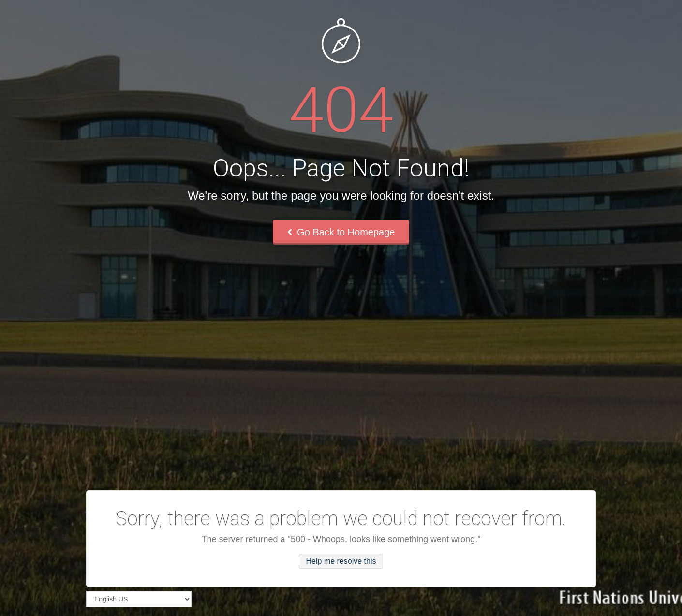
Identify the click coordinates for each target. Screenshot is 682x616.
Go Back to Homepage (341, 232)
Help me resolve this (341, 561)
